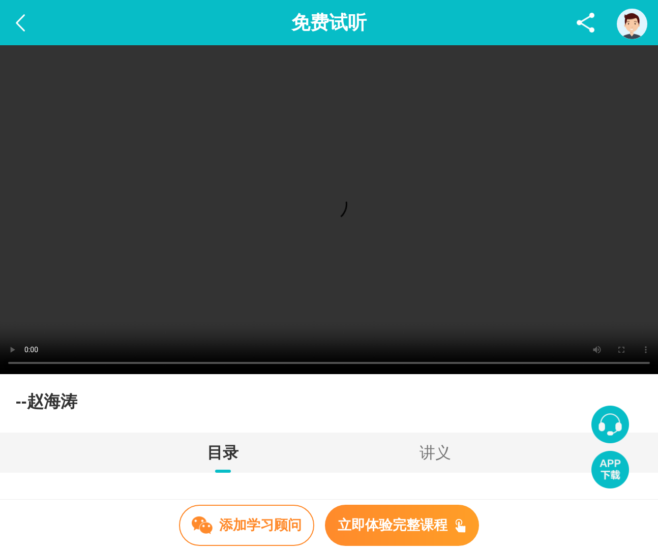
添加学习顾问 (247, 525)
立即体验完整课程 (402, 525)
